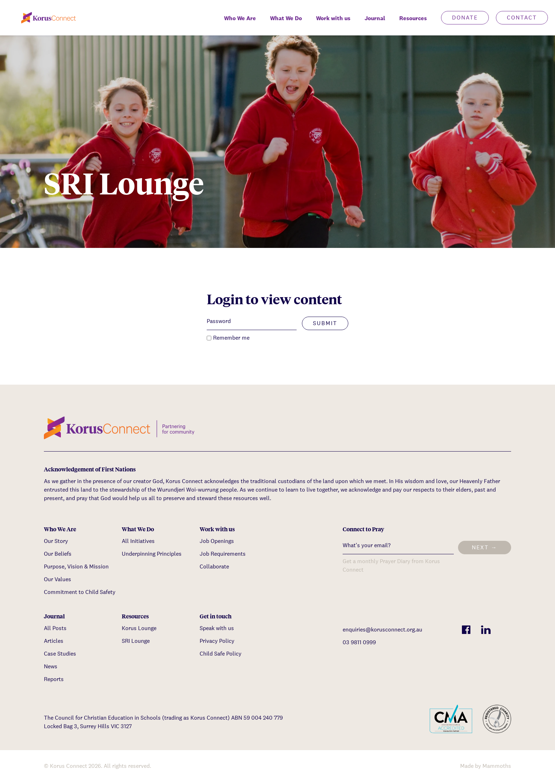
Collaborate (214, 566)
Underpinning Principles (152, 553)
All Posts (55, 628)
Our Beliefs (57, 553)
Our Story (56, 541)
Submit (325, 323)
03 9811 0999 (359, 642)
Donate (465, 17)
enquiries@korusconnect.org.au (382, 629)
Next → (484, 547)
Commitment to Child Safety (79, 592)
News (50, 666)
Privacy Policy (217, 641)
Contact (522, 17)
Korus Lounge (139, 628)
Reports (54, 679)
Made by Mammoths (485, 766)
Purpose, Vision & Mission (76, 566)
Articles (53, 641)
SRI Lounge (136, 641)
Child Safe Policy (220, 653)
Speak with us (217, 628)
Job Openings (217, 541)
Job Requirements (223, 553)
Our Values (57, 579)
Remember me (231, 337)
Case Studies (60, 653)
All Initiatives (138, 541)
